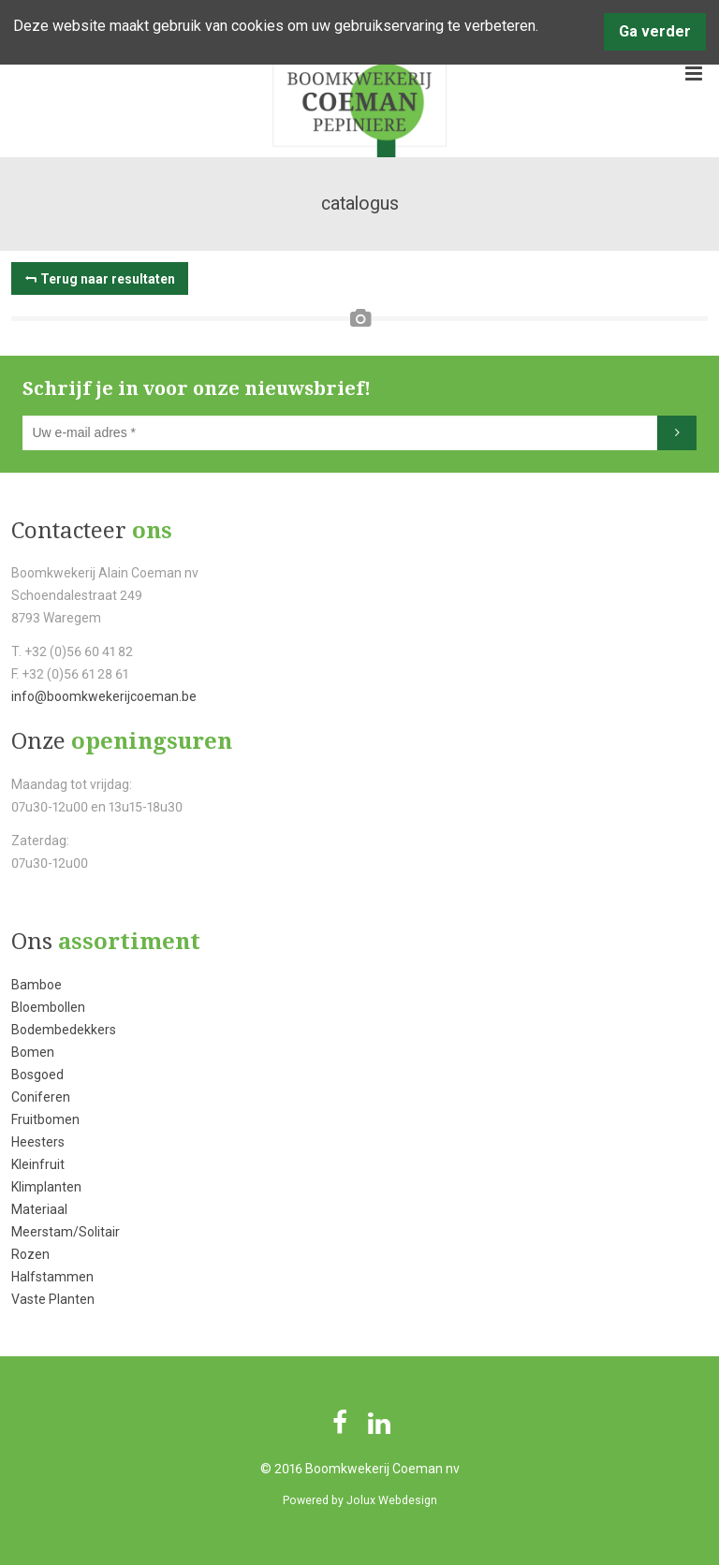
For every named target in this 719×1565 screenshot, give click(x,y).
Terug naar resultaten (107, 278)
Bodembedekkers (63, 1029)
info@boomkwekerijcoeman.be (104, 696)
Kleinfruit (38, 1164)
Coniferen (40, 1097)
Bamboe (36, 984)
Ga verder (655, 31)
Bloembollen (48, 1007)
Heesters (38, 1141)
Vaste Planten (53, 1299)
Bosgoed (37, 1074)
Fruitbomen (45, 1119)
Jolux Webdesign (391, 1500)
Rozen (30, 1254)
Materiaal (39, 1209)
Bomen (32, 1052)
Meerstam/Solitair (65, 1231)
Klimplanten (46, 1186)
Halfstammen (52, 1276)
